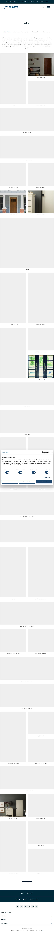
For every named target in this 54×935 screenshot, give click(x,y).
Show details (46, 477)
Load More (27, 882)
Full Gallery (8, 32)
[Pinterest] (36, 906)
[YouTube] (32, 906)
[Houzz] (25, 906)
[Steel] (13, 80)
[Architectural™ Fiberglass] (27, 505)
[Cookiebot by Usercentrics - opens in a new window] (43, 452)
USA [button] (43, 7)
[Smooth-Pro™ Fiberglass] (41, 341)
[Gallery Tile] (13, 203)
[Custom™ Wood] (41, 368)
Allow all (44, 481)
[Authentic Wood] (41, 66)
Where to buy (27, 893)
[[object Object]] (23, 7)
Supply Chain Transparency (27, 930)
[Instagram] (28, 906)
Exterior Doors (25, 32)
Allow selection (27, 481)
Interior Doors (36, 32)
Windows (16, 32)
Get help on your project (27, 899)
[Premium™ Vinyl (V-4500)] (13, 642)
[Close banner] (51, 452)
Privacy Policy (15, 930)
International (39, 930)
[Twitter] (21, 906)
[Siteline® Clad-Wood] (41, 573)
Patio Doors (46, 32)
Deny (9, 481)
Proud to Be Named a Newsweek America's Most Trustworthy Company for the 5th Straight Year (27, 1)
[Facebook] (17, 906)
